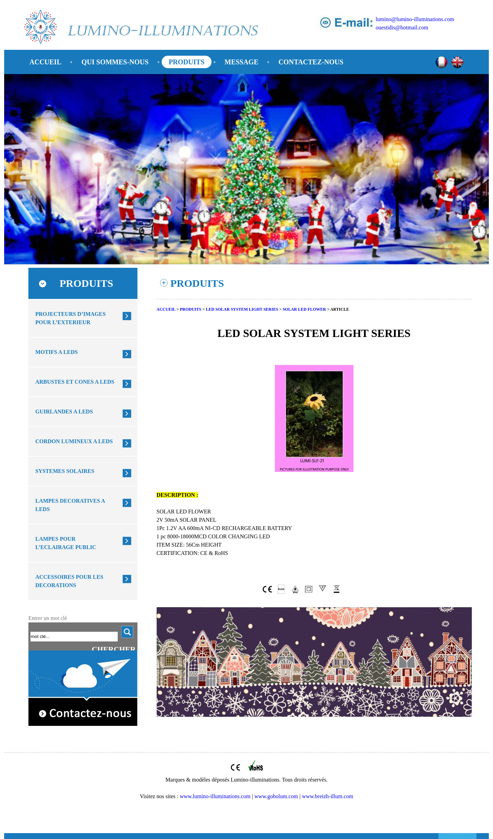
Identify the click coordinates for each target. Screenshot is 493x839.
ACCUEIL (45, 62)
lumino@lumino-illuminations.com (415, 19)
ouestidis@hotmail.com (402, 27)
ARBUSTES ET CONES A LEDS (74, 382)
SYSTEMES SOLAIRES (64, 471)
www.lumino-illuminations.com (215, 796)
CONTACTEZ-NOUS (310, 62)
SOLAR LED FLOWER (304, 309)
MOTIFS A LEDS (56, 352)
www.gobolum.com (276, 796)
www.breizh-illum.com (327, 796)
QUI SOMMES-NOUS (115, 62)
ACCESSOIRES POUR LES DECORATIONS (69, 581)
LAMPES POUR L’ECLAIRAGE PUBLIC (65, 543)
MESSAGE (242, 62)
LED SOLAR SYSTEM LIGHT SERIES (242, 309)
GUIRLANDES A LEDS (64, 411)
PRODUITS (186, 62)
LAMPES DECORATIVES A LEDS (70, 505)
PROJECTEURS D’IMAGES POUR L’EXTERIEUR (70, 318)
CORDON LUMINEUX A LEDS (74, 441)
